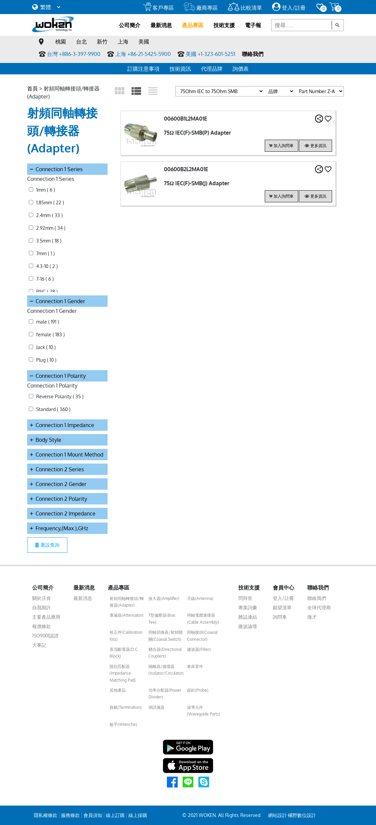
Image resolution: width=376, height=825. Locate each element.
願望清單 (282, 607)
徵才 (312, 617)
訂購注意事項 (143, 68)
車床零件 (195, 666)
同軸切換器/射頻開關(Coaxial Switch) (165, 635)
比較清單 (245, 7)
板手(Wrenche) (123, 724)
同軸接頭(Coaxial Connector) (202, 635)
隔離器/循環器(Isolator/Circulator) (166, 670)
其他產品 (118, 690)
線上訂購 (115, 815)
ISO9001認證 (45, 635)
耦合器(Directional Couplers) (165, 653)
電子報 (253, 25)
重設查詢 (47, 545)
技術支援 (224, 25)
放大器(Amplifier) (163, 598)
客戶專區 (158, 7)
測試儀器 (156, 707)
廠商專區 (201, 7)
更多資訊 (315, 145)
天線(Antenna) (200, 598)
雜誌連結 (247, 617)
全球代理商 (319, 607)
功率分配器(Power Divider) (164, 693)
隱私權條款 (45, 815)
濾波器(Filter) (199, 649)
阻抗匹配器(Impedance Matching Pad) (123, 673)
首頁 (32, 88)
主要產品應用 (46, 617)
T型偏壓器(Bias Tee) (162, 618)
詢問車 (280, 617)
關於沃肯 (41, 598)
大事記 (39, 645)
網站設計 (277, 815)
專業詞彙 (247, 607)
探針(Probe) (197, 690)
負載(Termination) (126, 707)
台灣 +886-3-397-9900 (74, 54)
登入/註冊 (289, 7)
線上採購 (137, 815)
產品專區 (192, 25)
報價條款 (41, 626)
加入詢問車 (281, 145)
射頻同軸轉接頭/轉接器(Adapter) (127, 602)
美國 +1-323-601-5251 (210, 54)
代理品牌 (212, 68)
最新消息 (161, 25)
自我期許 (41, 607)
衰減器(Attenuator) (126, 615)
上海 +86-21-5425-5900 (143, 54)
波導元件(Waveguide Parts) (203, 710)
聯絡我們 (252, 54)
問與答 (245, 598)
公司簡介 (129, 25)
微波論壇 (247, 626)
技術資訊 (180, 68)
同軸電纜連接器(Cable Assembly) (203, 618)
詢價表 (241, 68)
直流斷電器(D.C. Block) (124, 653)
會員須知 (92, 815)
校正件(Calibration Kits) (126, 635)
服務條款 (70, 815)
